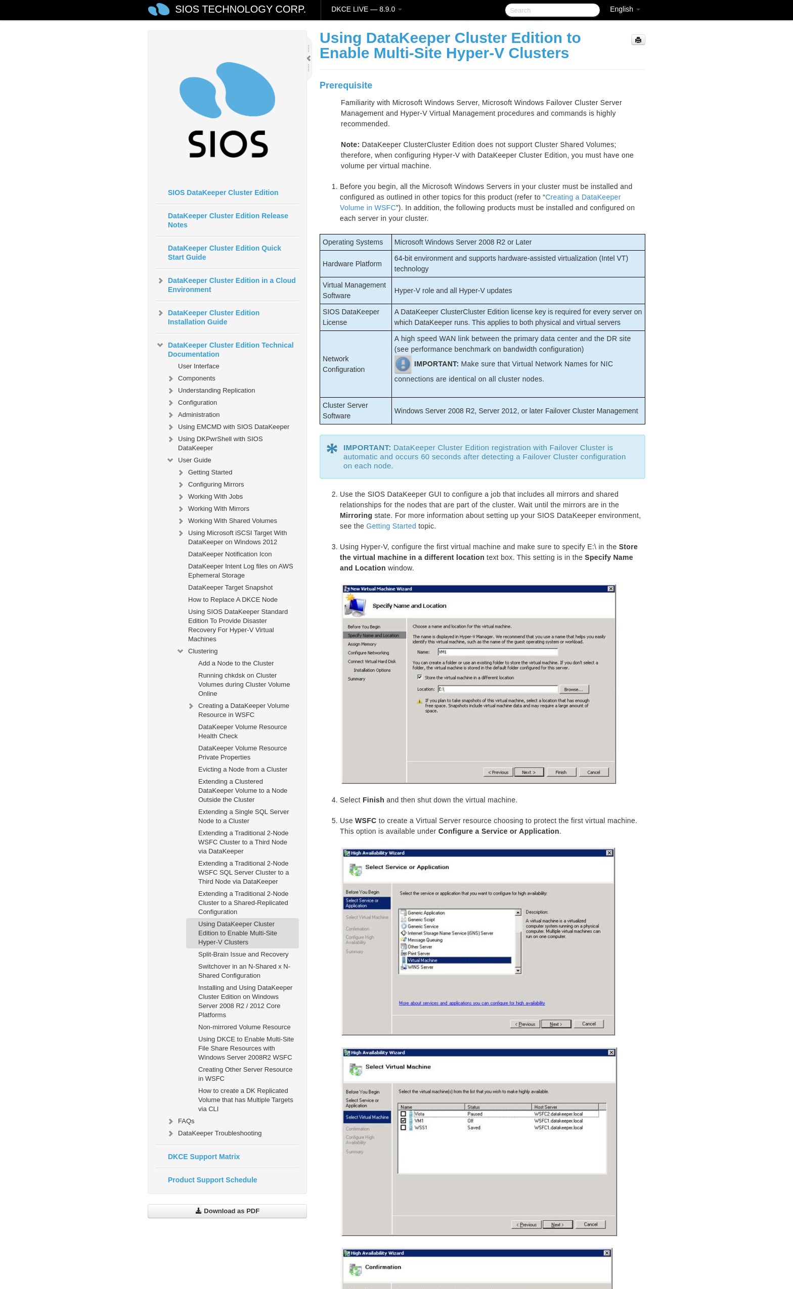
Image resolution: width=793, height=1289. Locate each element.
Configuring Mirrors (210, 485)
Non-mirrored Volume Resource (244, 1027)
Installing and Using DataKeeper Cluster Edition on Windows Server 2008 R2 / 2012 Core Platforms (245, 1001)
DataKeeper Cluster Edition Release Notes (228, 220)
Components (190, 378)
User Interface (198, 366)
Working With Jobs (209, 497)
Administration (192, 415)
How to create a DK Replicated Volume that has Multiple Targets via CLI (245, 1100)
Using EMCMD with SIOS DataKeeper (227, 427)
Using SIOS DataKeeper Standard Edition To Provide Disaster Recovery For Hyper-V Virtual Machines (238, 625)
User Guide (188, 460)
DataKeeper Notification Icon (230, 554)
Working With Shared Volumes (226, 521)
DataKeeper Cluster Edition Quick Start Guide (224, 252)
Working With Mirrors (212, 509)
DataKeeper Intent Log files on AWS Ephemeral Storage (240, 570)
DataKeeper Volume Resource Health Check (242, 731)
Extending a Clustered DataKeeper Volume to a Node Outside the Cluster (242, 790)
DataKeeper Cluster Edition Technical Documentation (225, 348)
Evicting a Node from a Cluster (242, 769)
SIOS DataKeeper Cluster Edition (223, 192)
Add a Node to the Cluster (236, 663)
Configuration (191, 403)
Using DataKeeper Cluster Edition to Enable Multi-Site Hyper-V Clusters (237, 933)
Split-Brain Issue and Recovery (243, 954)
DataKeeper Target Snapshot (230, 587)
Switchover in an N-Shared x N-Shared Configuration (244, 971)
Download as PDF (227, 1211)
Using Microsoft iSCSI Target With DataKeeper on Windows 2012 (231, 536)
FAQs (180, 1121)
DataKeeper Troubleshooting (214, 1133)
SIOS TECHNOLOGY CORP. (240, 9)
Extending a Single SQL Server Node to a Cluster (243, 816)
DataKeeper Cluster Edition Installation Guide (207, 316)
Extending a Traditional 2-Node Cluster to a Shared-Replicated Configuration (243, 903)
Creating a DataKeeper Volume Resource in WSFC (237, 709)
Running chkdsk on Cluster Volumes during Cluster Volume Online (244, 684)
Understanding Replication (210, 391)
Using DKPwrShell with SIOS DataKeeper (214, 442)
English (625, 9)
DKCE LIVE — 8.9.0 (366, 9)
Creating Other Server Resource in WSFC (245, 1074)
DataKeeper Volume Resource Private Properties (242, 752)
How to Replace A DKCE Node (233, 599)
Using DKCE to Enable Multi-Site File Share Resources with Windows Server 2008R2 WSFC (246, 1048)
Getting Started (204, 472)
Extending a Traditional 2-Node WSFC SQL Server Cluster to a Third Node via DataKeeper (243, 872)
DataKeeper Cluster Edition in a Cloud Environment (226, 284)
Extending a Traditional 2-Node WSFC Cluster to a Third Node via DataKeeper (243, 842)
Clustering (197, 651)
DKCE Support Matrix (204, 1157)
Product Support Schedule (212, 1180)
